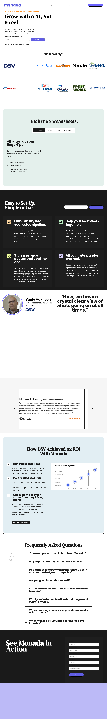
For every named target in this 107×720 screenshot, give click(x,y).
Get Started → (95, 5)
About (44, 5)
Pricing (68, 5)
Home (38, 5)
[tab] (39, 130)
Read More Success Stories (21, 523)
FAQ (51, 5)
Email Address (73, 647)
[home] (19, 5)
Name (71, 641)
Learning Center (59, 5)
